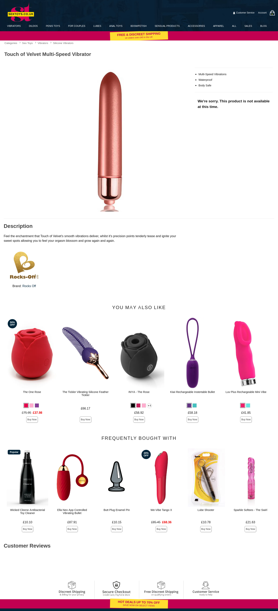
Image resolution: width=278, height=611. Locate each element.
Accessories (196, 25)
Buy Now (32, 419)
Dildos (33, 25)
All (234, 25)
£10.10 (27, 522)
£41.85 (246, 413)
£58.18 (192, 413)
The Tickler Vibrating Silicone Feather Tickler (85, 393)
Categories (10, 43)
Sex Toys (27, 43)
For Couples (76, 25)
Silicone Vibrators (63, 43)
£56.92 (139, 413)
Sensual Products (167, 25)
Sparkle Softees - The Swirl (250, 510)
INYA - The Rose (139, 392)
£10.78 (206, 522)
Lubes (97, 25)
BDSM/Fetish (139, 25)
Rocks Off (29, 286)
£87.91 (72, 522)
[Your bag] (272, 12)
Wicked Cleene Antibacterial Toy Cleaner (27, 511)
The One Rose (32, 392)
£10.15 (116, 522)
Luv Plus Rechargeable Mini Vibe (245, 392)
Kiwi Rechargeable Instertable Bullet (192, 392)
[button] (26, 405)
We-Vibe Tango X (161, 510)
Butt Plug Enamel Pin (116, 510)
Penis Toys (53, 25)
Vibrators (14, 25)
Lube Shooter (205, 510)
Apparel (218, 25)
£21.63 (250, 522)
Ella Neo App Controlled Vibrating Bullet (72, 511)
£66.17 (85, 408)
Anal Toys (115, 25)
